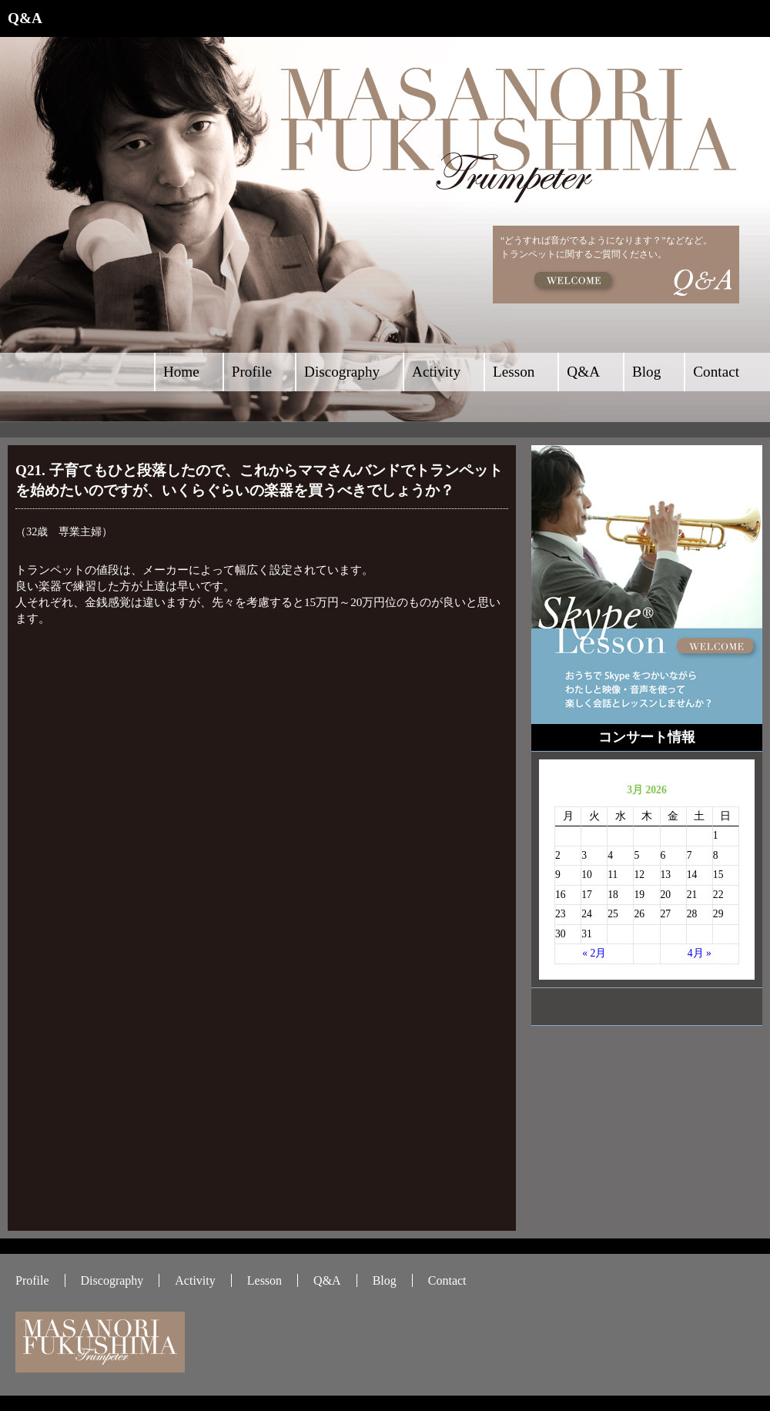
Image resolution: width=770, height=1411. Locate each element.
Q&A (583, 372)
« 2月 (594, 953)
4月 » (699, 953)
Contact (716, 372)
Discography (342, 372)
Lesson (513, 372)
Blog (646, 372)
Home (181, 372)
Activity (436, 372)
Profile (252, 372)
